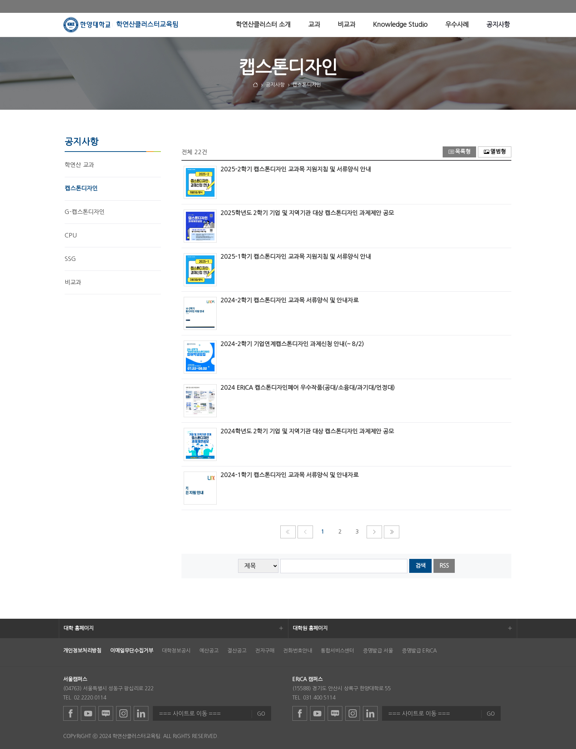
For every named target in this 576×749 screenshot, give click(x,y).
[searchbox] (344, 566)
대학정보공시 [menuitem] (176, 650)
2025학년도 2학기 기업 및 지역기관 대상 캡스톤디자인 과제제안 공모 (307, 213)
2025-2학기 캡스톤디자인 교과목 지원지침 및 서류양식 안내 (295, 169)
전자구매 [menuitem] (264, 650)
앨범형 (495, 151)
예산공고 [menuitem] (209, 650)
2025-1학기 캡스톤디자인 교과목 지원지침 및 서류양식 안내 (295, 256)
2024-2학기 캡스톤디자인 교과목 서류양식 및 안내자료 (289, 300)
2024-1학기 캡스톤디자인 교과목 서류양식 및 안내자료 (289, 475)
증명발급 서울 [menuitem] (378, 650)
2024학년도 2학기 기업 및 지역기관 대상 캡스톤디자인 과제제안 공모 (307, 431)
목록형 (460, 151)
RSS (444, 565)
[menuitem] (263, 25)
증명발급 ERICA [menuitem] (419, 650)
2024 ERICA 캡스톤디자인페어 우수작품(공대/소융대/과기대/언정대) (307, 387)
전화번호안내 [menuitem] (297, 650)
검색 (420, 565)
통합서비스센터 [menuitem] (337, 650)
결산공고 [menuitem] (236, 650)
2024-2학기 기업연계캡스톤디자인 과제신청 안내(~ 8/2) (292, 344)
